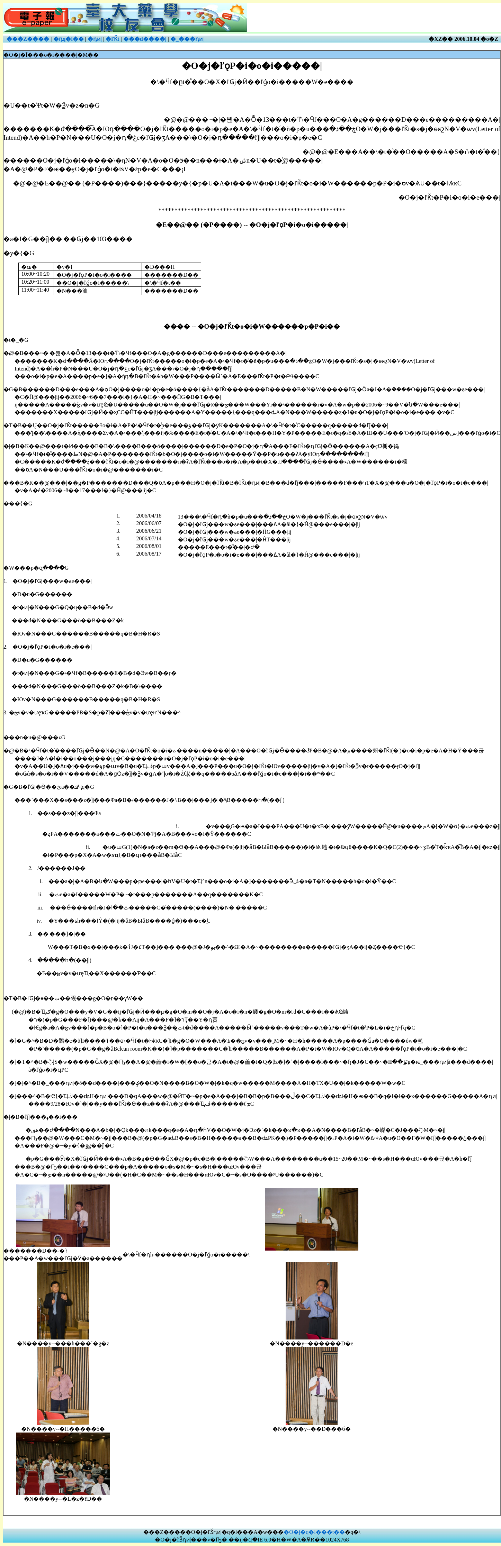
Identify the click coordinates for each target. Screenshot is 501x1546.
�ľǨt (112, 39)
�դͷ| (95, 39)
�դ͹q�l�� (68, 39)
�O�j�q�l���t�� (314, 1532)
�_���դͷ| (187, 39)
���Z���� (28, 39)
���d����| (144, 39)
